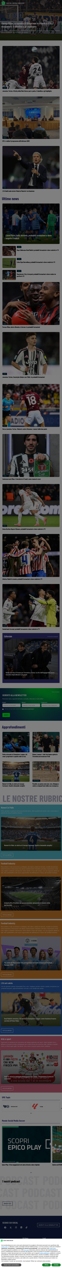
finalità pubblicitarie (44, 1253)
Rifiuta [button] (46, 1264)
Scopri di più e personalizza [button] (11, 1264)
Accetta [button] (56, 1264)
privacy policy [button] (4, 1246)
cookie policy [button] (52, 1248)
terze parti (26, 1250)
